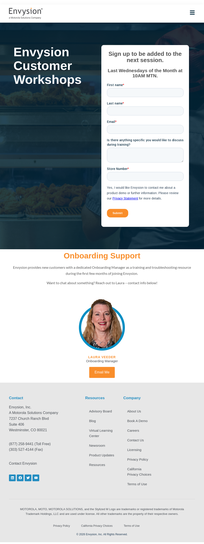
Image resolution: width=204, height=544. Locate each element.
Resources (98, 471)
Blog (93, 421)
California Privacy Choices (140, 473)
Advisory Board (101, 411)
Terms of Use (138, 486)
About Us (135, 411)
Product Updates (96, 459)
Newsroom (98, 446)
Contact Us (136, 441)
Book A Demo (138, 421)
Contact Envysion (23, 463)
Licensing (135, 451)
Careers (134, 431)
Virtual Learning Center (101, 433)
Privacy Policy (138, 461)
